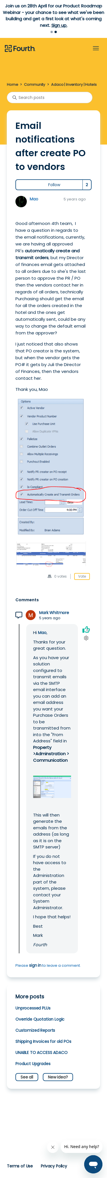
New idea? (58, 1077)
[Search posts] (49, 97)
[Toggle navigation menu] (95, 48)
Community (34, 84)
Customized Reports (35, 1030)
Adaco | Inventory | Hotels (73, 84)
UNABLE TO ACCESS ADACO (41, 1052)
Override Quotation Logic (39, 1019)
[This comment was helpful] (86, 629)
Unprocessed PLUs (33, 1008)
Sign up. (59, 25)
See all (27, 1077)
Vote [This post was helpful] (82, 576)
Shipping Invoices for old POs (43, 1041)
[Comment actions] (86, 638)
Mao (34, 199)
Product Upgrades (33, 1064)
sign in (35, 965)
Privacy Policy (54, 1166)
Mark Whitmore (54, 613)
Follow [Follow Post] (54, 185)
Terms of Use (20, 1166)
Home (12, 84)
